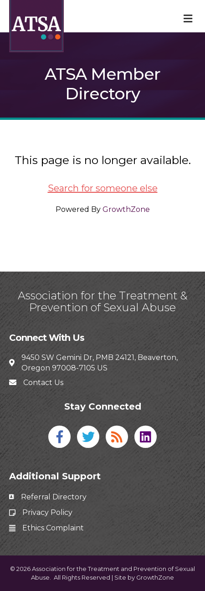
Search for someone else (103, 188)
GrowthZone (126, 209)
